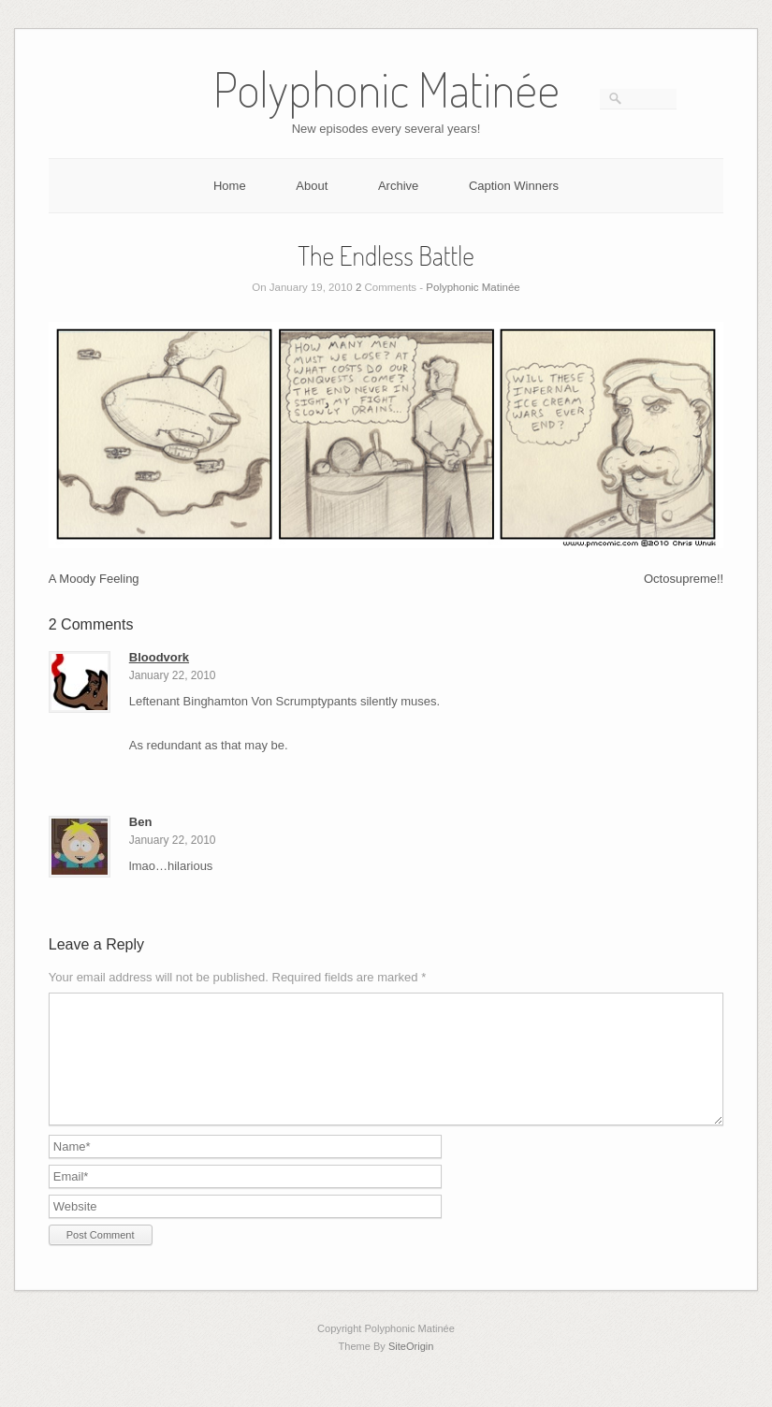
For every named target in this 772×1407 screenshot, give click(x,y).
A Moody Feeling (94, 579)
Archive (398, 186)
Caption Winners (514, 186)
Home (229, 186)
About (312, 186)
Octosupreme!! (683, 579)
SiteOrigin (411, 1368)
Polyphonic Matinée (472, 287)
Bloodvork (159, 657)
